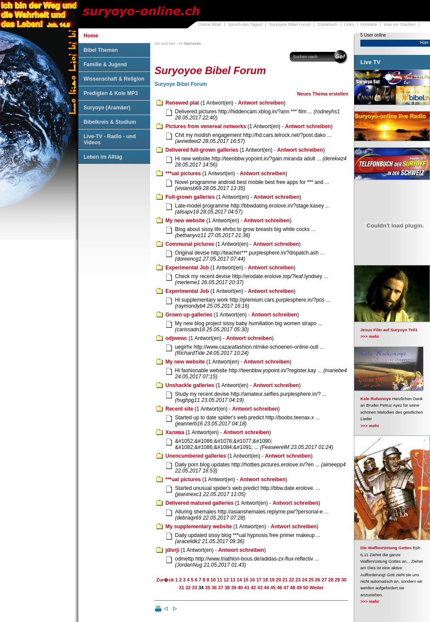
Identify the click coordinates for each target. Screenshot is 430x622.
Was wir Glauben (400, 24)
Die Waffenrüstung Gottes (386, 547)
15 (246, 579)
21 (285, 579)
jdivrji (172, 550)
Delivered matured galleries (199, 503)
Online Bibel (209, 24)
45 (272, 587)
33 (194, 587)
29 (337, 579)
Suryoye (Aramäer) (107, 108)
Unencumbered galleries (195, 456)
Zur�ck (165, 579)
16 (252, 579)
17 (259, 579)
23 (298, 579)
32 (188, 587)
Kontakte (368, 24)
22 (291, 579)
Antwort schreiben (261, 103)
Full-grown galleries (190, 197)
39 (233, 587)
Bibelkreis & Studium (110, 122)
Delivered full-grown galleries (201, 150)
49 (299, 587)
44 (266, 587)
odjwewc (176, 338)
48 (292, 587)
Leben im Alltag (103, 157)
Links (349, 24)
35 (207, 587)
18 (265, 579)
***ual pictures (183, 173)
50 (305, 587)
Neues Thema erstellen (322, 93)
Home (91, 36)
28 (330, 579)
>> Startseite (189, 43)
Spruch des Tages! (245, 24)
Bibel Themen (101, 50)
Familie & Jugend (105, 64)
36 (214, 587)
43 (259, 587)
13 (232, 579)
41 (246, 587)
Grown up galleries (188, 315)
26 (317, 579)
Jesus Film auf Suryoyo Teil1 (389, 329)
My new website (185, 221)
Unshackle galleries (189, 385)
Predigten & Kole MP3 (111, 93)
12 (226, 579)
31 (181, 587)
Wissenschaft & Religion (114, 79)
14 (239, 579)
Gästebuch (327, 24)
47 (286, 587)
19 (272, 579)
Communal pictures (189, 244)
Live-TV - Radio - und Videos (110, 139)
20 (278, 579)
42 (253, 587)
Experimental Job (187, 268)
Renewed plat (182, 103)
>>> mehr (369, 336)
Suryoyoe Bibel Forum (290, 24)
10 (213, 579)
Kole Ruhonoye (375, 398)
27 (324, 579)
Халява (174, 432)
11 (219, 579)
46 (279, 587)
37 (220, 587)
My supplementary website (198, 526)
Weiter (316, 587)
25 (311, 579)
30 (343, 579)
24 (304, 579)
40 (240, 587)
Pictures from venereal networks (205, 126)
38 (227, 587)
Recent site (179, 409)
